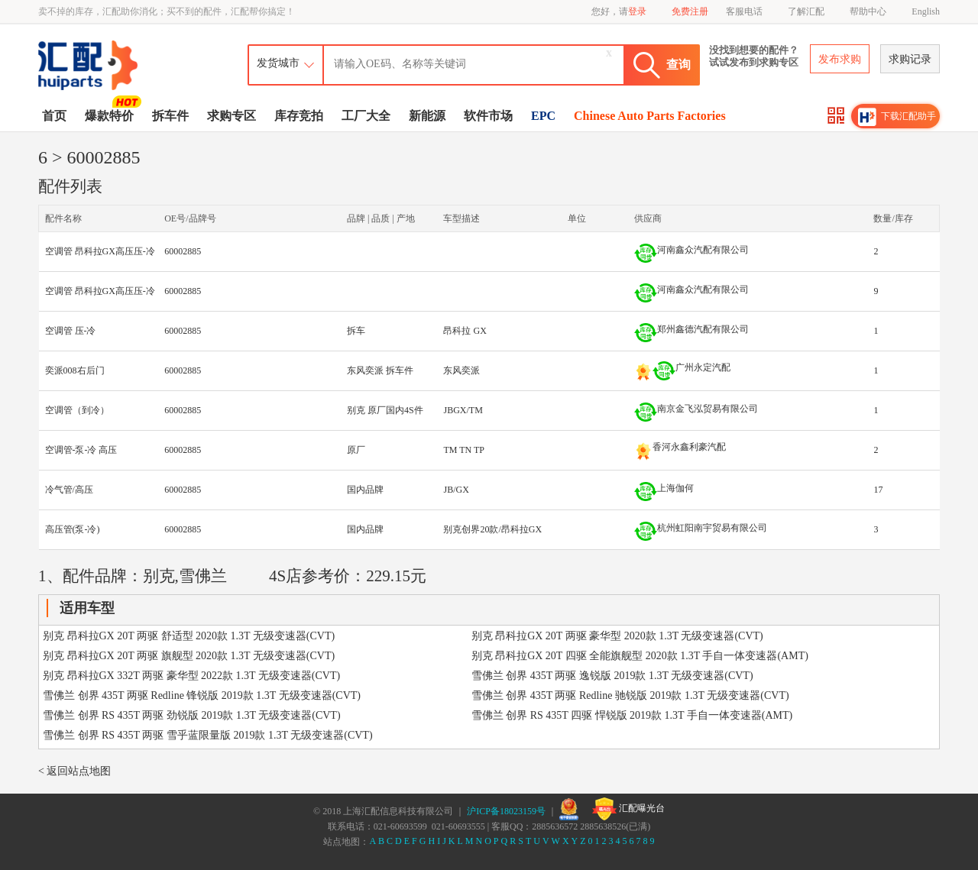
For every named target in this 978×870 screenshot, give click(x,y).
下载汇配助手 (897, 117)
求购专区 (231, 115)
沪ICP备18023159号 (506, 811)
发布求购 (839, 59)
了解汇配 (806, 11)
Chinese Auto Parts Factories (650, 115)
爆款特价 (111, 114)
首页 (54, 115)
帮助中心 (868, 11)
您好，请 (618, 11)
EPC (543, 115)
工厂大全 (366, 115)
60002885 (182, 251)
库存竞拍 (298, 115)
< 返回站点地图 (74, 771)
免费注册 (690, 11)
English (926, 11)
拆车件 (170, 115)
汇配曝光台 (628, 808)
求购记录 (910, 59)
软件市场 (488, 115)
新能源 (427, 115)
